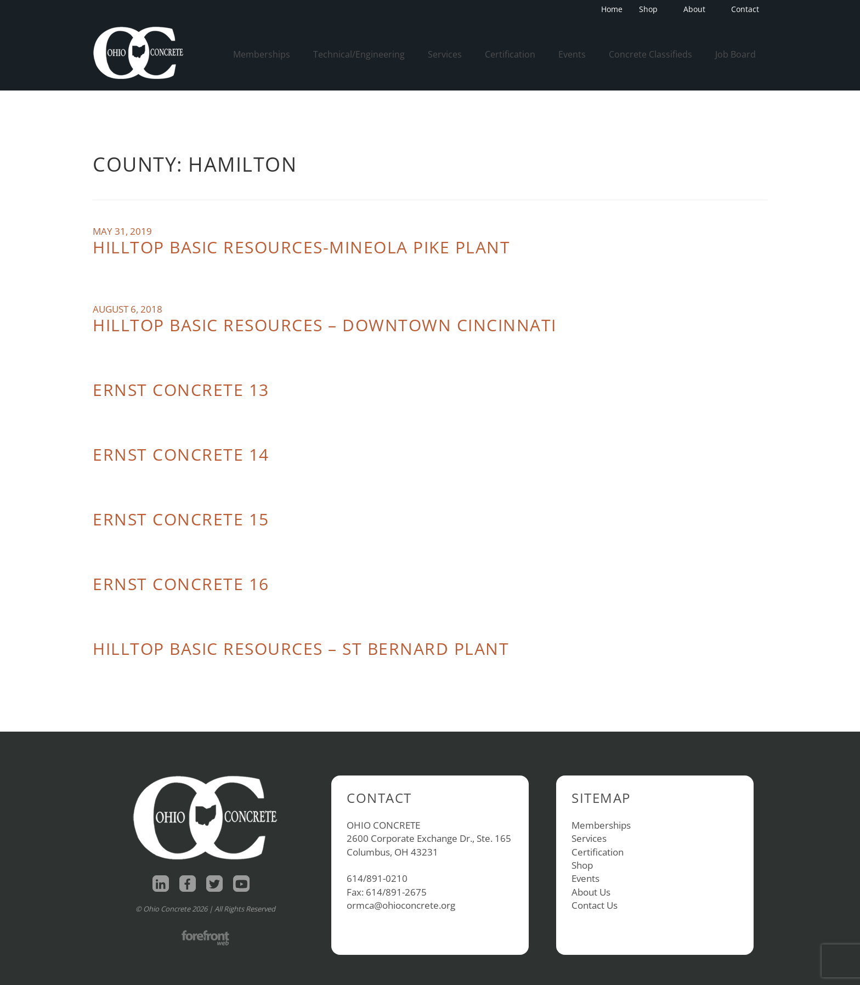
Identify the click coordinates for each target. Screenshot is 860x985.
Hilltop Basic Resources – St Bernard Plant (301, 648)
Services (445, 54)
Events (572, 54)
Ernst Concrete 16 (181, 584)
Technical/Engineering (359, 54)
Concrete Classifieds (650, 54)
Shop (651, 9)
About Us (591, 892)
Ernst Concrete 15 (181, 519)
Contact (745, 9)
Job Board (735, 54)
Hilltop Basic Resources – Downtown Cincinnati (325, 325)
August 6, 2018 (127, 309)
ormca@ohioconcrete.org (401, 905)
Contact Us (595, 905)
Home (612, 9)
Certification (510, 54)
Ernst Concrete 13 (181, 389)
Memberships (261, 54)
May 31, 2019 (122, 231)
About (697, 9)
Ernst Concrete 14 (181, 454)
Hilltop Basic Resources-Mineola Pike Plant (301, 247)
